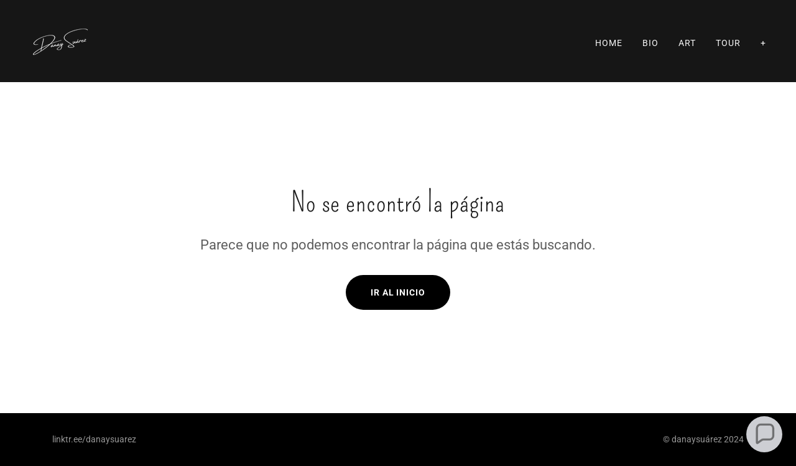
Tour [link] (728, 43)
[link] (61, 40)
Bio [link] (650, 43)
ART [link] (687, 43)
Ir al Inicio (398, 292)
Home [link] (608, 43)
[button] (764, 434)
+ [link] (763, 43)
